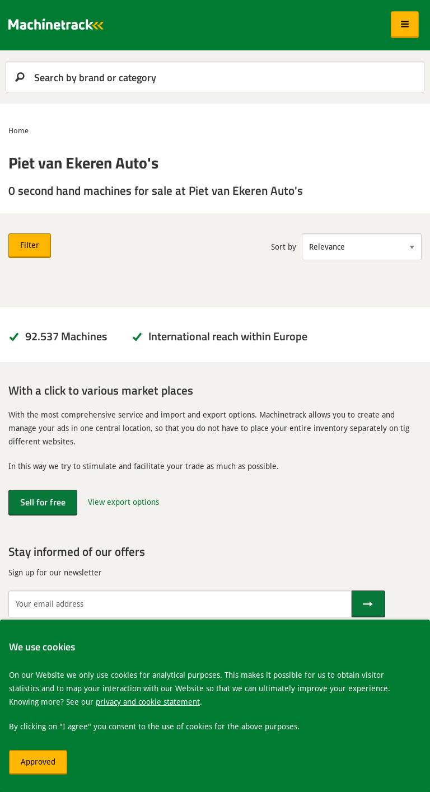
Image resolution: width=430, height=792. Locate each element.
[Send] (368, 604)
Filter (29, 245)
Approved (38, 761)
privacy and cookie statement (148, 701)
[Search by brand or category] (215, 77)
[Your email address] (180, 604)
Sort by (283, 246)
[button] (405, 24)
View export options (123, 501)
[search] (215, 77)
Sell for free (43, 501)
